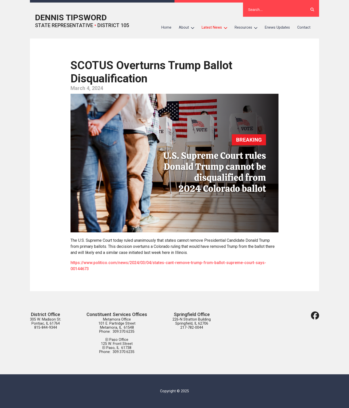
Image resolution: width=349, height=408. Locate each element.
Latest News (216, 27)
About (188, 27)
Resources (248, 27)
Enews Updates (277, 27)
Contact (303, 27)
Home (166, 27)
